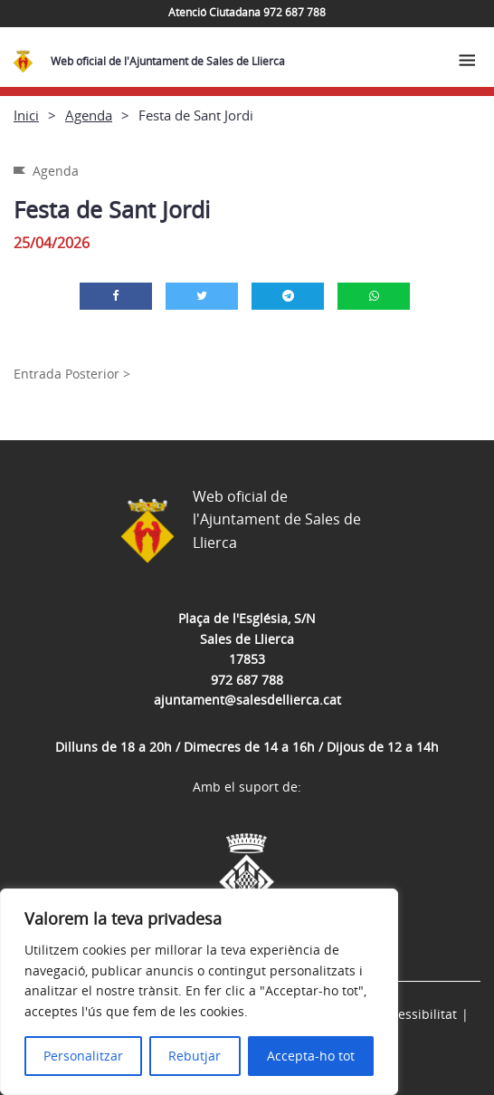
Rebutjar (194, 1055)
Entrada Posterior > (72, 373)
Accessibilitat (417, 1014)
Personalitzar (83, 1055)
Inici (26, 115)
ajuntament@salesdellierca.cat (247, 699)
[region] (199, 991)
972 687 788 (247, 679)
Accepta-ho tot (311, 1055)
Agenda (88, 115)
